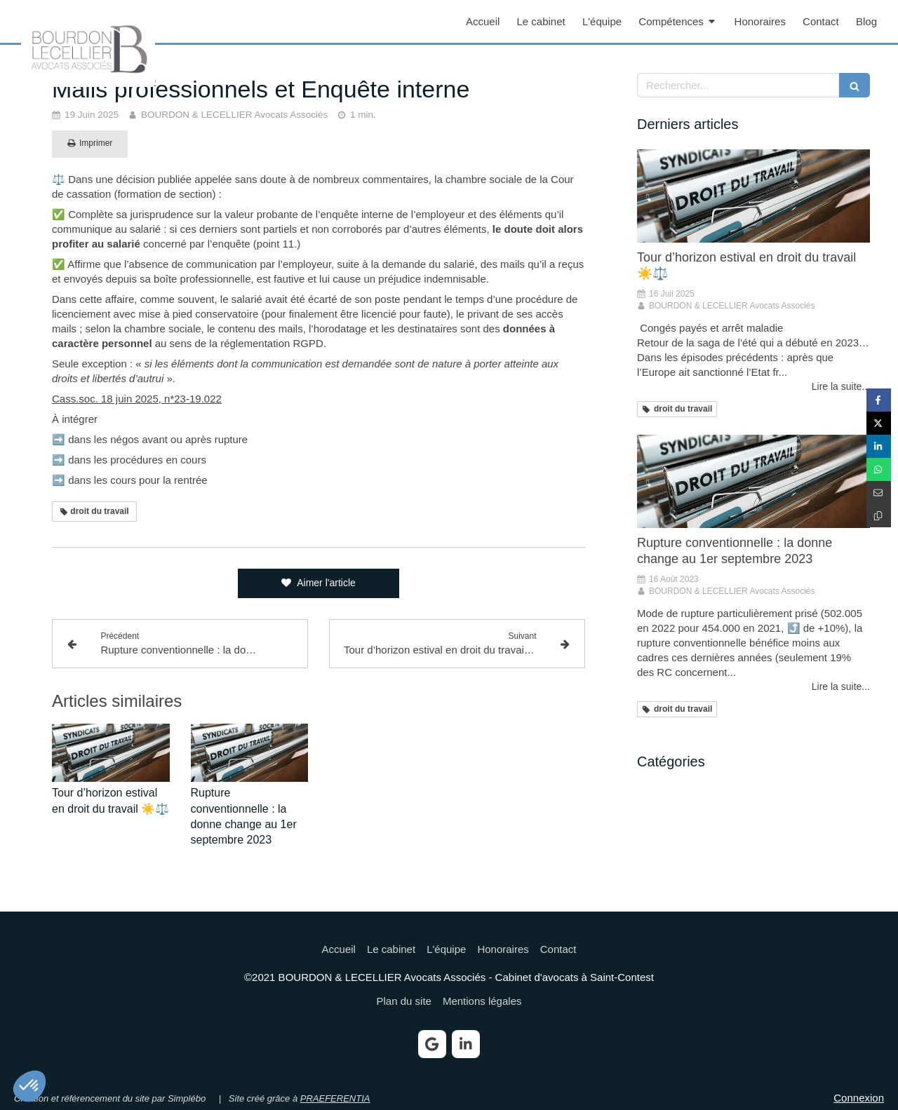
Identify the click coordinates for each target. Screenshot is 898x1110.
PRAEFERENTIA (335, 1098)
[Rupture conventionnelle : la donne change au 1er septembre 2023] (753, 481)
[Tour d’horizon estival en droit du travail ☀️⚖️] (753, 196)
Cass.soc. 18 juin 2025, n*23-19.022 (137, 399)
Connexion (858, 1098)
